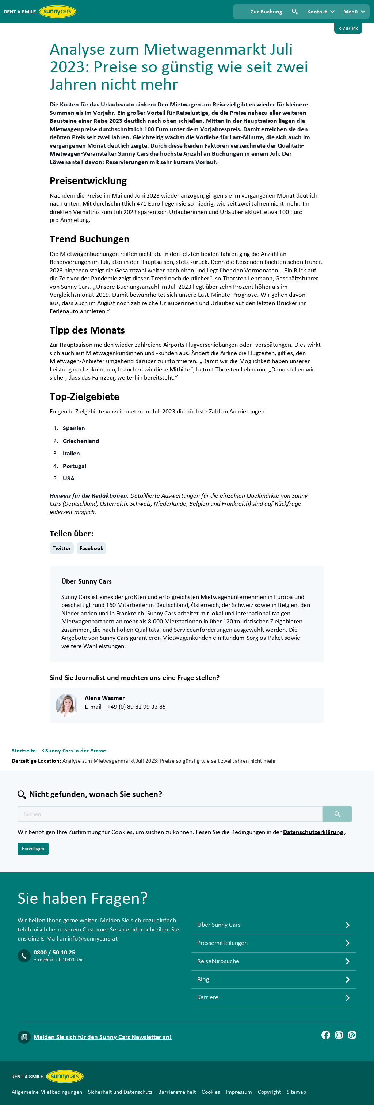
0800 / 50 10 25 (54, 952)
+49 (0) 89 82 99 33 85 (136, 707)
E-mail (93, 707)
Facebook (91, 548)
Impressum (239, 1092)
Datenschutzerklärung (314, 832)
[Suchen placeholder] (337, 814)
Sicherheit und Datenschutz (120, 1092)
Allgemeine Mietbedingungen (47, 1092)
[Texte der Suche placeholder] (170, 814)
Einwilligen (33, 848)
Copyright (269, 1092)
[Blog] (352, 1035)
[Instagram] (339, 1035)
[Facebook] (325, 1035)
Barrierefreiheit (177, 1092)
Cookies (211, 1092)
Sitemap (296, 1092)
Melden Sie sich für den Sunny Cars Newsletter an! (103, 1037)
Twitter (62, 548)
